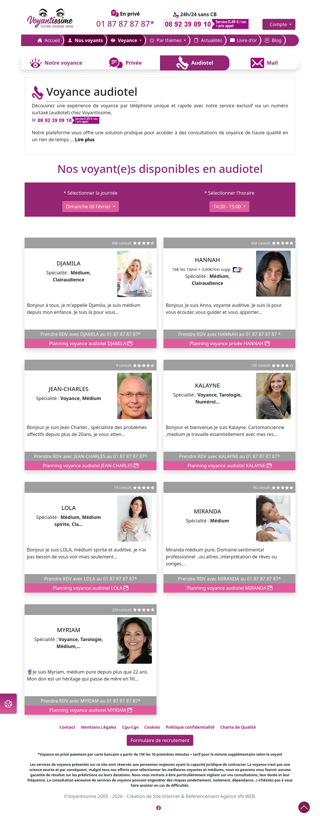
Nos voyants (85, 40)
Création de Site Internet (153, 796)
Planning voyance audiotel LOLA (90, 588)
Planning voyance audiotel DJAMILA (90, 343)
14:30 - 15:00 (227, 206)
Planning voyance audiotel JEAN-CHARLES (91, 465)
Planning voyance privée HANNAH (229, 343)
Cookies (152, 727)
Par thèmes (166, 40)
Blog (273, 40)
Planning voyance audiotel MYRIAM (90, 710)
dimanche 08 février (89, 206)
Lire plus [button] (85, 139)
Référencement (202, 796)
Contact (68, 727)
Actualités (208, 40)
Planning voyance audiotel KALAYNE (229, 465)
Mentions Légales (98, 727)
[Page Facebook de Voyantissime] (158, 808)
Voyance (124, 40)
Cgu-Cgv (130, 727)
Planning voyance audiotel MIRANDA (229, 588)
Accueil (49, 40)
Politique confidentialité (190, 727)
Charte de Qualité (238, 727)
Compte (279, 24)
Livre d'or (243, 40)
